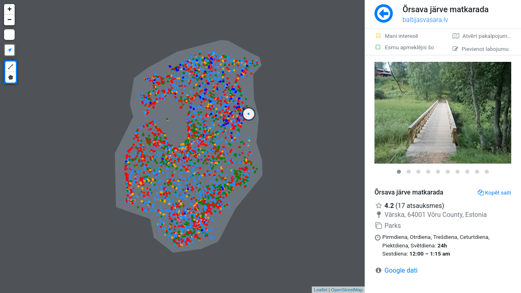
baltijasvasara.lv (425, 20)
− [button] (9, 20)
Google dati (401, 270)
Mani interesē (396, 36)
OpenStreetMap (347, 289)
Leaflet (320, 289)
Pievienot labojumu (480, 49)
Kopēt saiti (494, 192)
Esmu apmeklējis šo (404, 47)
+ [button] (9, 9)
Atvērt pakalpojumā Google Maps (487, 36)
